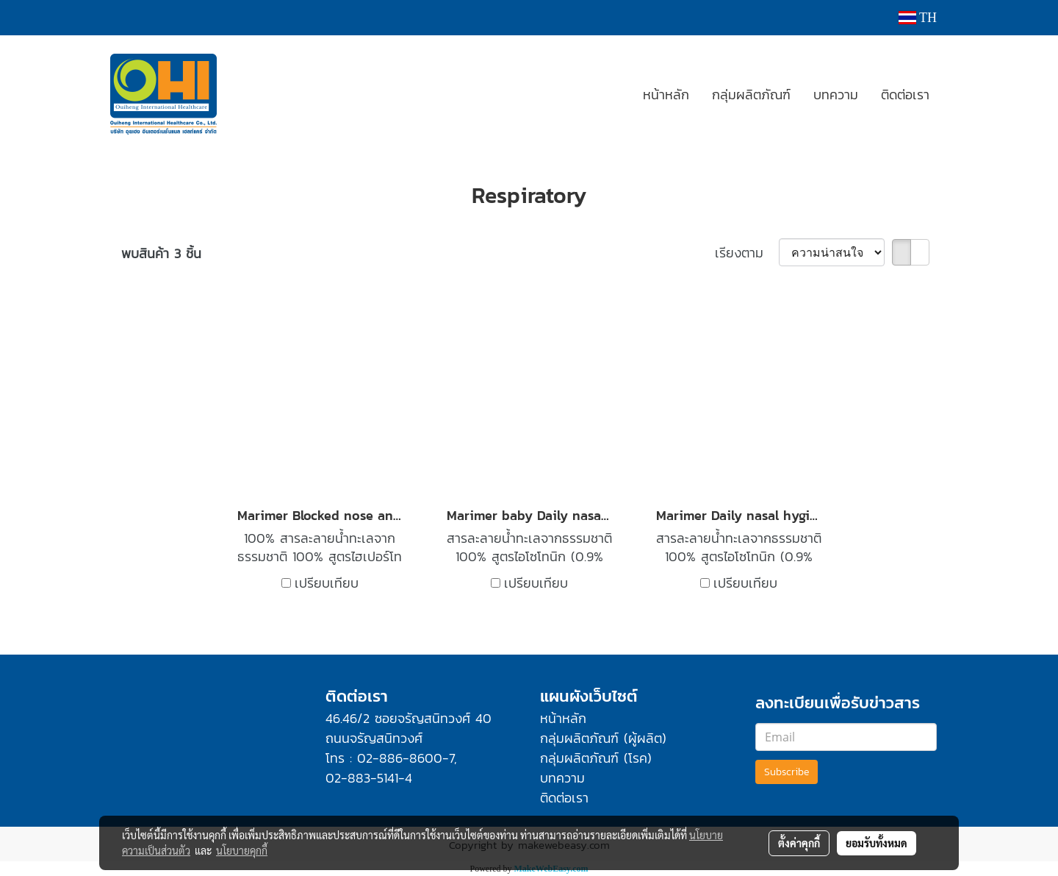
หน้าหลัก (666, 94)
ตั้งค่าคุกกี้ (799, 843)
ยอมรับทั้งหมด (876, 843)
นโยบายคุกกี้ (241, 850)
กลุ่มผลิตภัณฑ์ (751, 94)
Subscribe (786, 772)
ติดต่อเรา (905, 94)
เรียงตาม (747, 253)
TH (918, 17)
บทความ (835, 94)
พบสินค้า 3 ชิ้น (161, 253)
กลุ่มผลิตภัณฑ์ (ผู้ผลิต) (603, 738)
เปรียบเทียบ (327, 583)
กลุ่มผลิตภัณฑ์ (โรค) (596, 758)
